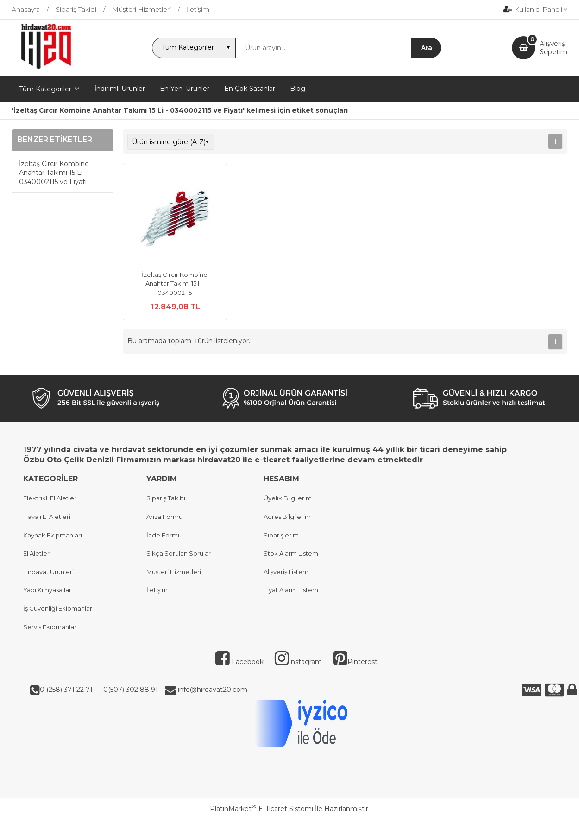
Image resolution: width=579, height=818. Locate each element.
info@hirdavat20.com (211, 689)
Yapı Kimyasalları (48, 590)
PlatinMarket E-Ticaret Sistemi (261, 809)
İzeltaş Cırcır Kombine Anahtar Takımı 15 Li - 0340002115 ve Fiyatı (54, 173)
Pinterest (355, 662)
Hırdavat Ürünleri (48, 571)
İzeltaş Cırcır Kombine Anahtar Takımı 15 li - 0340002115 (175, 283)
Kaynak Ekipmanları (52, 535)
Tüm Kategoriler (45, 89)
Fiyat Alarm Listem (291, 590)
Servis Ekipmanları (50, 627)
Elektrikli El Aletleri (50, 498)
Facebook (239, 662)
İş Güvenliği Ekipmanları (58, 608)
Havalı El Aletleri (46, 516)
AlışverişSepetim (553, 47)
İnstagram (298, 662)
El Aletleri (37, 553)
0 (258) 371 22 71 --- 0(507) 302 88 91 (99, 689)
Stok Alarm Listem (291, 553)
